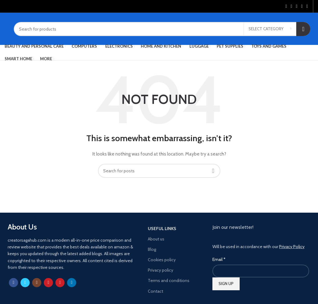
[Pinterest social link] (296, 6)
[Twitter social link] (291, 6)
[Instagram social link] (36, 282)
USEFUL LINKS (162, 228)
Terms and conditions (168, 280)
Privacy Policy (292, 246)
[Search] (162, 29)
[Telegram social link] (307, 6)
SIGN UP (226, 283)
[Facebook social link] (286, 6)
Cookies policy (162, 259)
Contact (155, 291)
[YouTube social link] (48, 282)
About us (156, 239)
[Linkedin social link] (302, 6)
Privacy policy (160, 270)
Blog (152, 249)
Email (219, 259)
